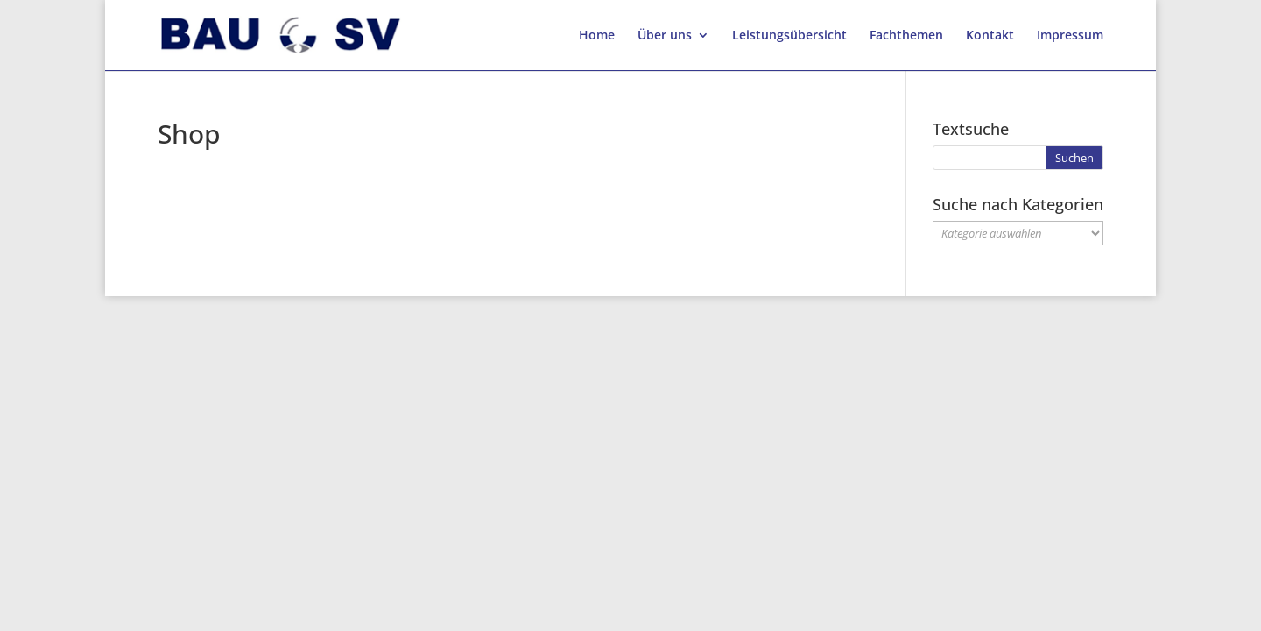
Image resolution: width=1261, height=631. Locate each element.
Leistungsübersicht (789, 36)
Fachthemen (906, 36)
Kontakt (990, 36)
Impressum (1070, 36)
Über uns (665, 36)
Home (597, 36)
